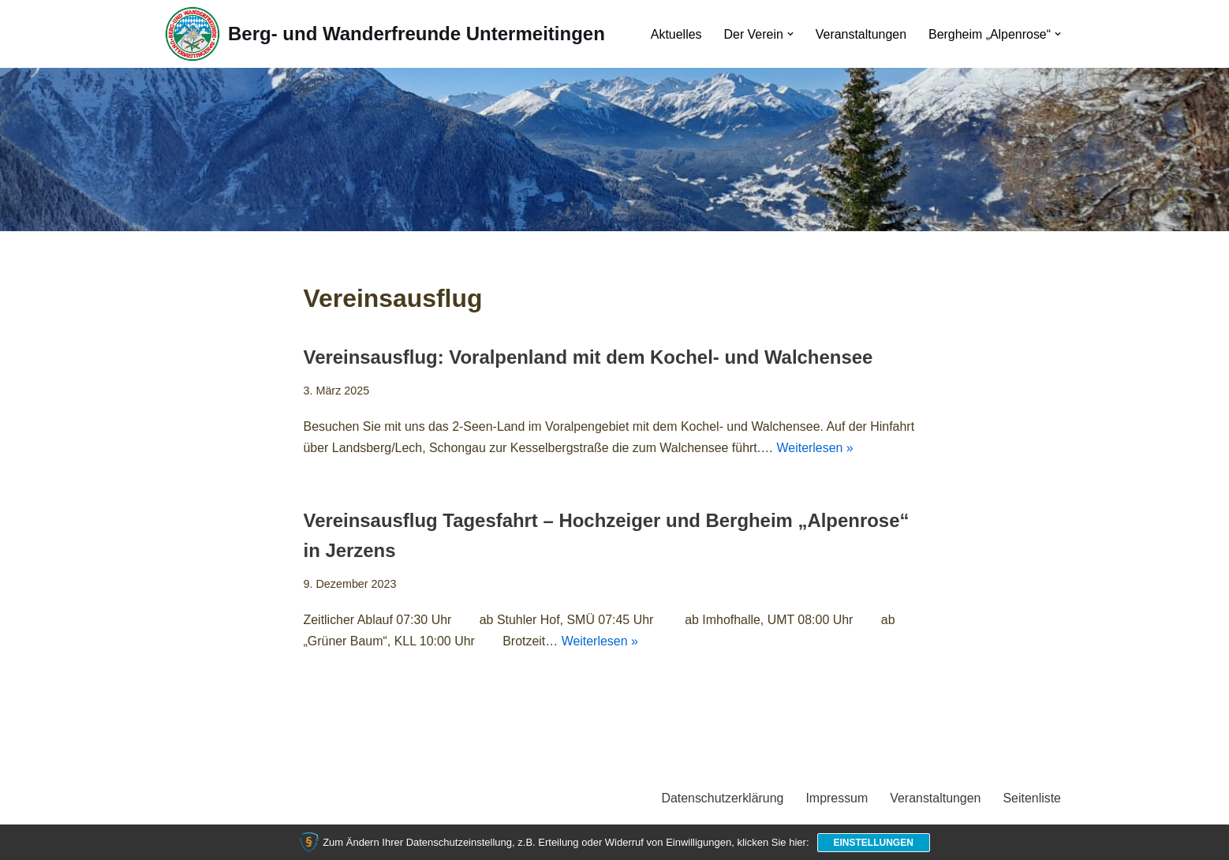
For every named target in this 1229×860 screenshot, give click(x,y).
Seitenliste (1032, 799)
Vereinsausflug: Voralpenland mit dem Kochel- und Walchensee (589, 357)
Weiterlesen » (817, 448)
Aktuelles (674, 34)
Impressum (836, 799)
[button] (789, 34)
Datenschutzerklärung (721, 799)
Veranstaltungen (860, 34)
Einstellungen (873, 842)
